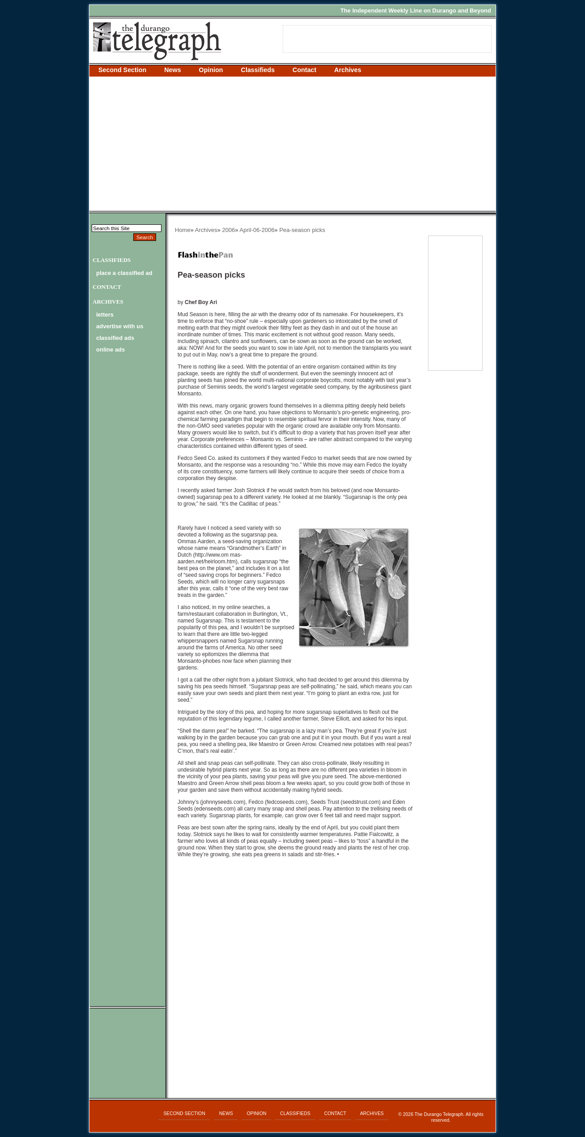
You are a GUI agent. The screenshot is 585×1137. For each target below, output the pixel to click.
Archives (347, 69)
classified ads (115, 338)
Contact (304, 69)
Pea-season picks (302, 230)
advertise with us (119, 326)
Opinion (211, 69)
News (172, 69)
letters (105, 314)
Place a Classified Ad (124, 273)
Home (183, 230)
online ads (110, 349)
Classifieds (258, 69)
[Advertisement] (292, 143)
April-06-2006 (257, 230)
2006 (228, 230)
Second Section (122, 69)
